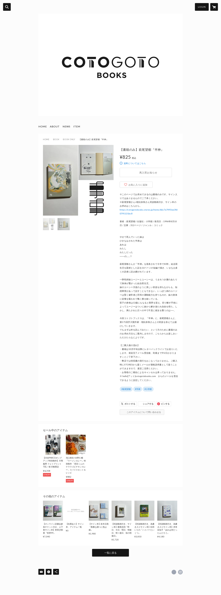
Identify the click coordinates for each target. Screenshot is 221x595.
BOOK (56, 139)
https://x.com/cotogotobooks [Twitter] (174, 572)
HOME (42, 126)
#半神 (137, 389)
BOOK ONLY (69, 139)
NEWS (66, 126)
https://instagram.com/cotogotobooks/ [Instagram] (180, 572)
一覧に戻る (110, 552)
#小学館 (148, 389)
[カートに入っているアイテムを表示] (214, 7)
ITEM (76, 126)
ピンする (165, 403)
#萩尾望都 (126, 389)
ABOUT (55, 126)
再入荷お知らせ (148, 172)
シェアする (148, 403)
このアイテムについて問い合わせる (144, 412)
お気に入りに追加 (137, 184)
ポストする (129, 403)
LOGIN (202, 7)
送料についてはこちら (135, 163)
